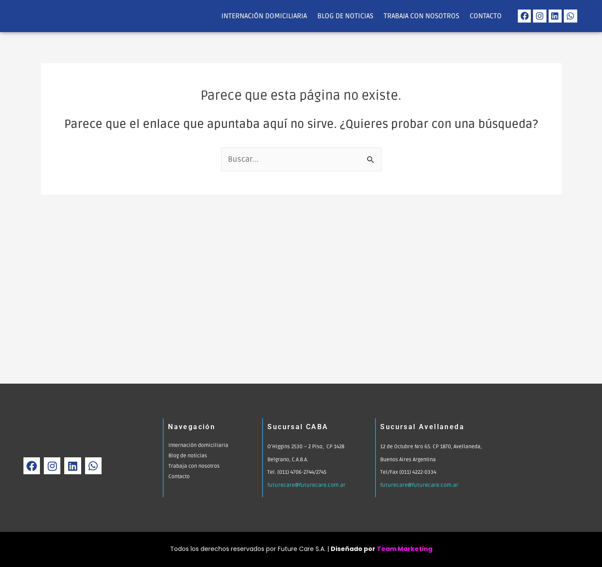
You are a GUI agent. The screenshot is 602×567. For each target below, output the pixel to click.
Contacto (486, 16)
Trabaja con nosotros (421, 16)
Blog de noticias (345, 16)
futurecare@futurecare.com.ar (304, 485)
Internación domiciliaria (264, 16)
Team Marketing (404, 548)
